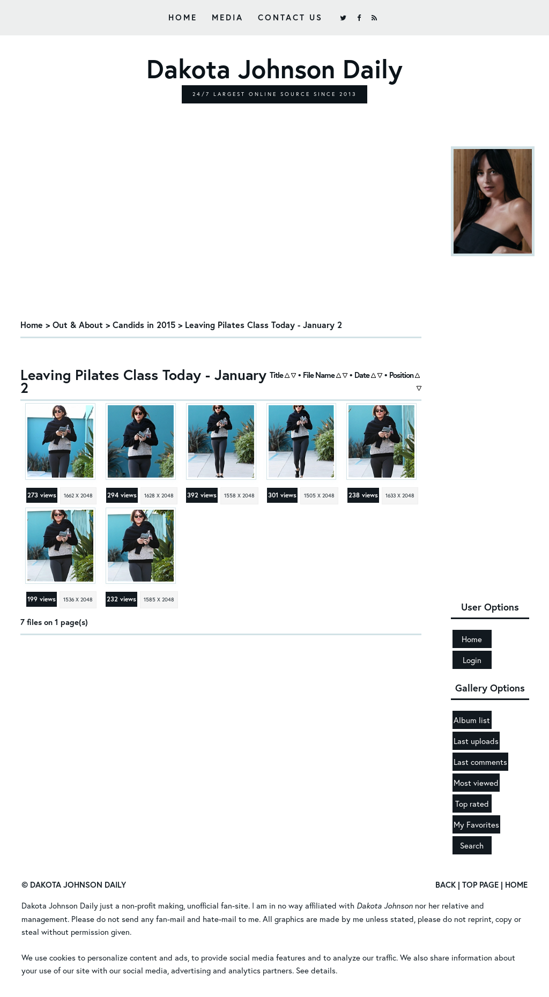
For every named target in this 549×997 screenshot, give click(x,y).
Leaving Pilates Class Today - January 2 (263, 324)
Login (472, 659)
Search (472, 845)
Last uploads (476, 740)
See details (316, 969)
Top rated (472, 803)
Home (182, 17)
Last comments (480, 761)
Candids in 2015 (144, 324)
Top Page (480, 884)
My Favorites (476, 824)
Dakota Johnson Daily (59, 905)
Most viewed (476, 782)
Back (445, 884)
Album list (472, 720)
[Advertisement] (221, 232)
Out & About (78, 324)
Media (227, 17)
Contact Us (290, 17)
